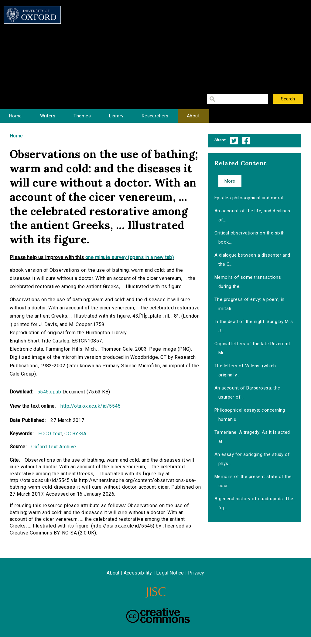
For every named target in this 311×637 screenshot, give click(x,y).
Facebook (246, 140)
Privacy (196, 573)
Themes (82, 116)
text (57, 433)
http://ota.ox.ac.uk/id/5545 (90, 406)
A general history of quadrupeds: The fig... (253, 503)
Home (15, 116)
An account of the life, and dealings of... (252, 215)
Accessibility (138, 573)
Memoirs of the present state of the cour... (253, 481)
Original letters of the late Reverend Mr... (252, 348)
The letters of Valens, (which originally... (245, 370)
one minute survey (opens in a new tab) (129, 257)
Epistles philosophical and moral (248, 198)
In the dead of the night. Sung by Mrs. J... (254, 326)
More (229, 181)
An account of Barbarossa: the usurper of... (247, 392)
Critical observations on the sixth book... (249, 237)
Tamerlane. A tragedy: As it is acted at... (252, 437)
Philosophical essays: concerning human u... (249, 414)
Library (116, 116)
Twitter (234, 140)
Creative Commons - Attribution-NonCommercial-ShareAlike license (158, 615)
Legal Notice (170, 573)
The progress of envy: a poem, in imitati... (249, 304)
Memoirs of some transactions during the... (247, 282)
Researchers (155, 116)
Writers (47, 116)
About (193, 116)
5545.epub (49, 392)
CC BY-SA (75, 433)
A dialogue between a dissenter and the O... (252, 259)
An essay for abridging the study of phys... (252, 459)
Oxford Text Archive (53, 447)
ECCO (44, 433)
